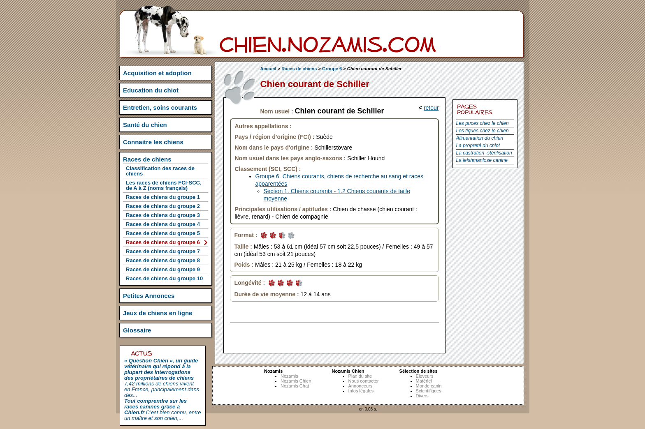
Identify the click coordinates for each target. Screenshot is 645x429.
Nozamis (289, 376)
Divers (422, 395)
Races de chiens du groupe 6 (163, 242)
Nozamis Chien (296, 380)
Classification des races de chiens (160, 171)
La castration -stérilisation (484, 153)
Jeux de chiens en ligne (157, 312)
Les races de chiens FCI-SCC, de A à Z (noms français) (164, 185)
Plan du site (360, 376)
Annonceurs (360, 385)
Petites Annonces (148, 295)
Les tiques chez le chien (482, 131)
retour (431, 107)
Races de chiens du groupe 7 (163, 251)
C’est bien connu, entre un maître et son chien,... (162, 409)
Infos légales (361, 390)
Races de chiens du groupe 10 (164, 278)
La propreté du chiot (478, 145)
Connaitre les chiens (153, 141)
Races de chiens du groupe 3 (163, 215)
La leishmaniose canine (482, 160)
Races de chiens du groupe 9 (163, 269)
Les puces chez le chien (482, 123)
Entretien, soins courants (160, 107)
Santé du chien (145, 124)
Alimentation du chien (479, 138)
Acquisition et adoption (157, 72)
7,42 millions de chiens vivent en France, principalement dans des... (161, 378)
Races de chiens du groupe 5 (163, 233)
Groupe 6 (332, 68)
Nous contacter (363, 380)
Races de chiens (299, 68)
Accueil (268, 68)
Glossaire (137, 330)
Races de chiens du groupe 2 (163, 206)
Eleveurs (425, 376)
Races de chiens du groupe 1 (163, 197)
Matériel (424, 380)
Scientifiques (428, 390)
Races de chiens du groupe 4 (163, 224)
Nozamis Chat (295, 385)
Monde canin (429, 385)
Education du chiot (151, 90)
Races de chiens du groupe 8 (163, 260)
